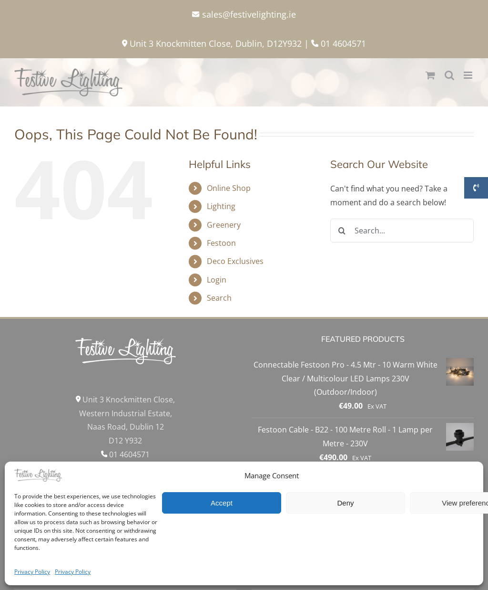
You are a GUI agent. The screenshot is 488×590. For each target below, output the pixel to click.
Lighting (221, 206)
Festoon (221, 243)
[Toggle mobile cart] (430, 75)
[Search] (342, 230)
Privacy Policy (32, 572)
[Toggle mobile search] (449, 75)
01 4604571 (338, 43)
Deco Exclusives (235, 261)
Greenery (224, 225)
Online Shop (229, 188)
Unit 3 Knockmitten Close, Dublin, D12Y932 (212, 43)
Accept (222, 503)
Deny (345, 503)
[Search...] (402, 230)
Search (219, 298)
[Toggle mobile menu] (469, 75)
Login (216, 279)
